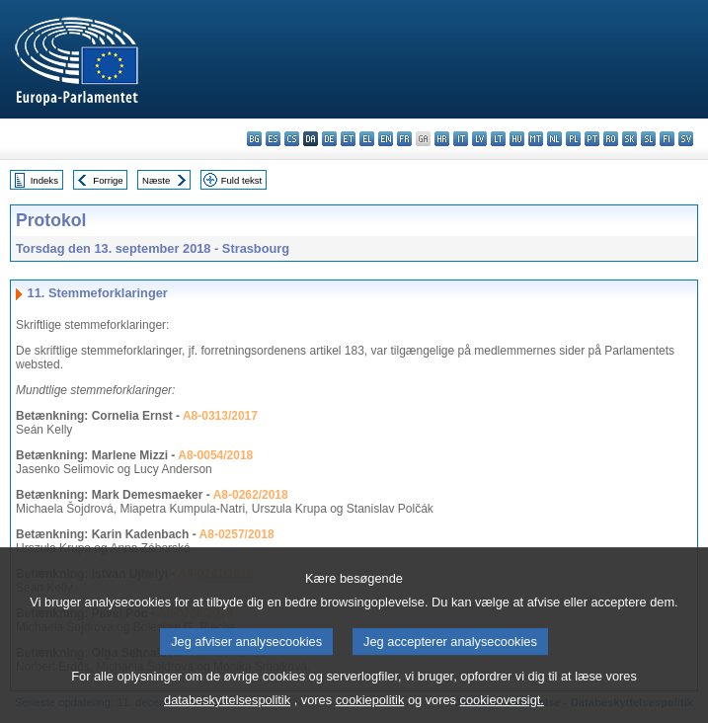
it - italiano (460, 138)
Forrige (107, 180)
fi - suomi (667, 138)
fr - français (404, 138)
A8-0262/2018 (250, 495)
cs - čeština (291, 138)
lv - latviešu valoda (479, 138)
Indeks (44, 180)
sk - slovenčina (629, 138)
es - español (273, 138)
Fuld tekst (242, 180)
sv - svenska (685, 138)
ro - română (610, 138)
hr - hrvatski (441, 138)
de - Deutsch (329, 138)
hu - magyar (517, 138)
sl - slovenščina (648, 138)
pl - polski (573, 138)
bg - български (254, 138)
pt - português (592, 138)
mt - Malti (535, 138)
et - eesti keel (348, 138)
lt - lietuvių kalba (498, 138)
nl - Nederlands (554, 138)
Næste (156, 180)
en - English (385, 138)
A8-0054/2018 (215, 455)
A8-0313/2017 (220, 416)
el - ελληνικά (366, 138)
